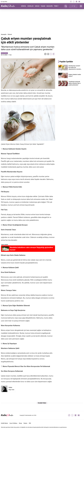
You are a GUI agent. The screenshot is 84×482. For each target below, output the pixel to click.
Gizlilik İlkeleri (4, 423)
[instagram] (76, 2)
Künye (20, 423)
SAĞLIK (37, 6)
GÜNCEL (23, 6)
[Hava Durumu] (73, 6)
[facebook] (71, 2)
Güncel (10, 34)
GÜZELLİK (30, 6)
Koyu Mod (4, 1)
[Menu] (81, 6)
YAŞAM (43, 6)
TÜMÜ (56, 6)
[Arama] (66, 6)
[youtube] (79, 2)
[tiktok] (82, 2)
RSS (30, 423)
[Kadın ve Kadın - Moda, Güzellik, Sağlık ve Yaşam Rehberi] (9, 6)
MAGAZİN (49, 6)
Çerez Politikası (13, 423)
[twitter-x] (74, 2)
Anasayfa (3, 34)
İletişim (25, 423)
